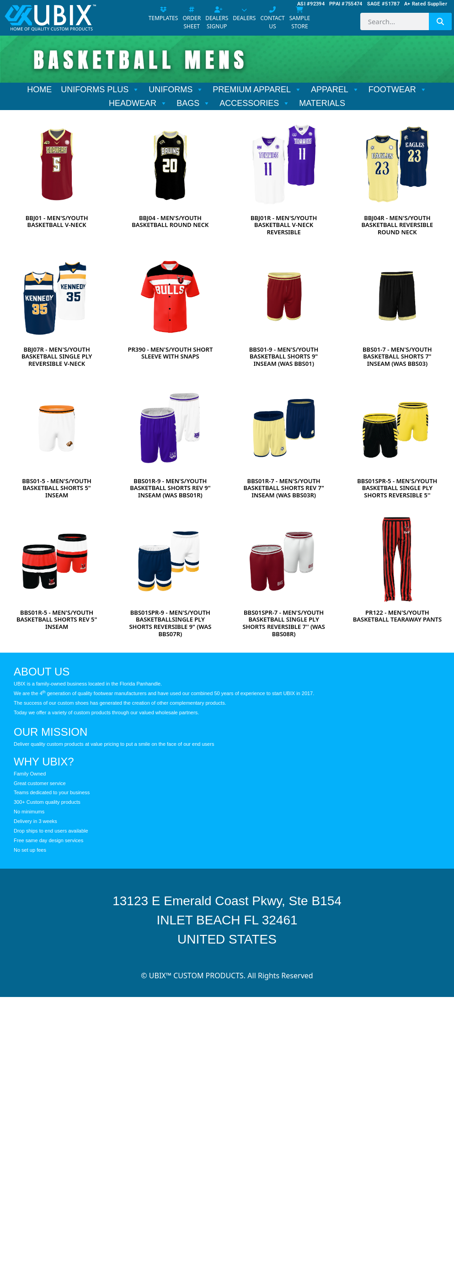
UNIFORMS (176, 89)
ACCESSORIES (254, 103)
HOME (39, 89)
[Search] (440, 21)
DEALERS (244, 14)
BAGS (193, 103)
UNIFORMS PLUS (100, 89)
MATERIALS (322, 103)
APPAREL (335, 89)
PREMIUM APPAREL (257, 89)
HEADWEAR (138, 103)
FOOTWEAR (398, 89)
